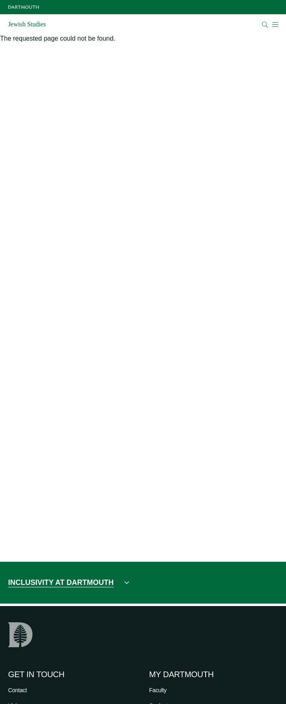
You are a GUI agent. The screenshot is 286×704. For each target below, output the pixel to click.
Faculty (158, 690)
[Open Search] (265, 25)
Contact (17, 690)
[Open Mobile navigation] (275, 24)
